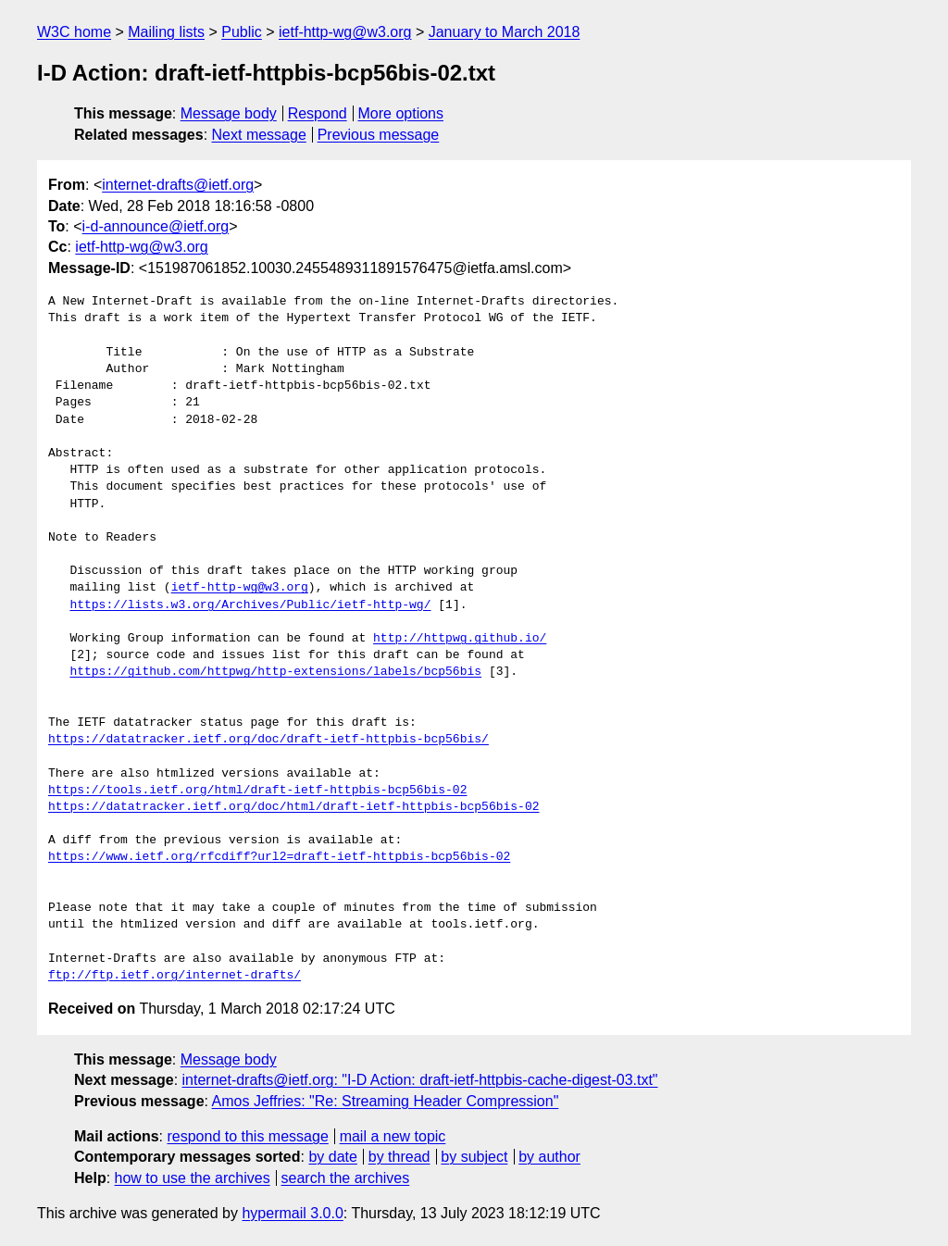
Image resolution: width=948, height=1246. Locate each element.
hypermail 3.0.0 (292, 1213)
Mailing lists (166, 32)
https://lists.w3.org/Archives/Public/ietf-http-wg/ (249, 605)
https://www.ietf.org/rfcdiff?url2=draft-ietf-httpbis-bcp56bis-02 (279, 857)
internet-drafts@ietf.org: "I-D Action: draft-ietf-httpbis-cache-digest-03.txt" (420, 1080)
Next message (259, 135)
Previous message (379, 135)
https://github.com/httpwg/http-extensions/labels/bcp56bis (275, 672)
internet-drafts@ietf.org (178, 185)
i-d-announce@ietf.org (156, 226)
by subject (474, 1157)
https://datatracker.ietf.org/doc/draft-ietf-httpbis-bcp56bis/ (268, 739)
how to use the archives (192, 1178)
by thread (399, 1157)
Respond (317, 113)
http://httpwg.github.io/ (459, 638)
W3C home (74, 32)
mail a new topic (393, 1136)
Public (241, 32)
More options (401, 113)
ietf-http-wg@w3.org (345, 32)
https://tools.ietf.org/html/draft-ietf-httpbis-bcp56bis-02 (257, 790)
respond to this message (247, 1136)
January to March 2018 (504, 32)
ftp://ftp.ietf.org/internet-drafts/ (174, 975)
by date (332, 1157)
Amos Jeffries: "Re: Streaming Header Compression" (385, 1101)
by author (549, 1157)
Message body (229, 113)
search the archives (345, 1178)
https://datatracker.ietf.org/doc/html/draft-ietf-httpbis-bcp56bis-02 (293, 807)
